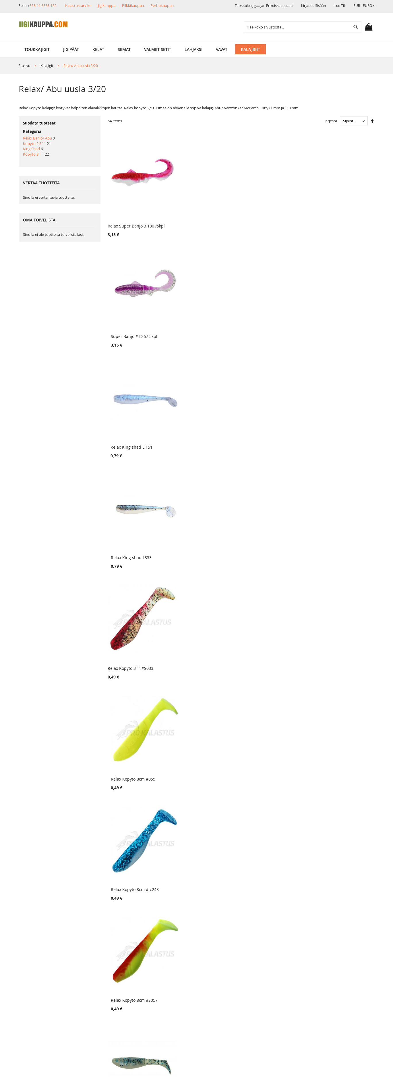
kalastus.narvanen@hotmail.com (344, 995)
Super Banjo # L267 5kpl (199, 218)
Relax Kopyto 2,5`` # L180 (200, 628)
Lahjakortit (95, 992)
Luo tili (340, 5)
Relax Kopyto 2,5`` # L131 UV (271, 834)
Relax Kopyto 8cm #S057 (335, 320)
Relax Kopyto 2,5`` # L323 (200, 526)
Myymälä (35, 972)
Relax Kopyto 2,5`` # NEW (201, 423)
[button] (364, 5)
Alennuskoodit (99, 1001)
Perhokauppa (162, 5)
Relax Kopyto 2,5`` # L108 (336, 526)
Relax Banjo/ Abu (37, 138)
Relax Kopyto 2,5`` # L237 (268, 526)
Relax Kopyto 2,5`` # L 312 (337, 423)
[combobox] (302, 27)
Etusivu (25, 65)
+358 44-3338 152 (42, 5)
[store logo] (43, 24)
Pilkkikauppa (133, 5)
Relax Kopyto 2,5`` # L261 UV (136, 526)
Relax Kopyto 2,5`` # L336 (268, 628)
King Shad (31, 148)
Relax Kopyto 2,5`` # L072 (336, 731)
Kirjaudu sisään (313, 5)
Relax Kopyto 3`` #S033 (130, 320)
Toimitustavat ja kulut (106, 962)
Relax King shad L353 (332, 218)
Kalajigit (47, 65)
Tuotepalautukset (102, 972)
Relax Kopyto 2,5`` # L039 (336, 628)
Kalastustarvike (78, 5)
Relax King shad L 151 (264, 218)
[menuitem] (37, 49)
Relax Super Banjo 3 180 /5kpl (136, 218)
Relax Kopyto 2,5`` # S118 (133, 834)
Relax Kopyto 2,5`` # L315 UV (136, 628)
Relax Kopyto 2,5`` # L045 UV (204, 834)
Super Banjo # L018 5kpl (335, 834)
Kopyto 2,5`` (34, 143)
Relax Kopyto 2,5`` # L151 (132, 423)
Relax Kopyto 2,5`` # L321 (268, 423)
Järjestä (331, 120)
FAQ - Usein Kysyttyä (105, 1011)
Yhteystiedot (39, 1001)
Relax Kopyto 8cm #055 (198, 320)
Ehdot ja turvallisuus (47, 992)
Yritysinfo (36, 962)
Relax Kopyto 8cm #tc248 (268, 320)
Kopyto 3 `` (33, 154)
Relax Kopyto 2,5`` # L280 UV (271, 731)
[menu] (197, 49)
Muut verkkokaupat (45, 982)
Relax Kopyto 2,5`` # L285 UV (136, 731)
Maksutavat (96, 982)
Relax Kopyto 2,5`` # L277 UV (204, 731)
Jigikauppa (106, 5)
